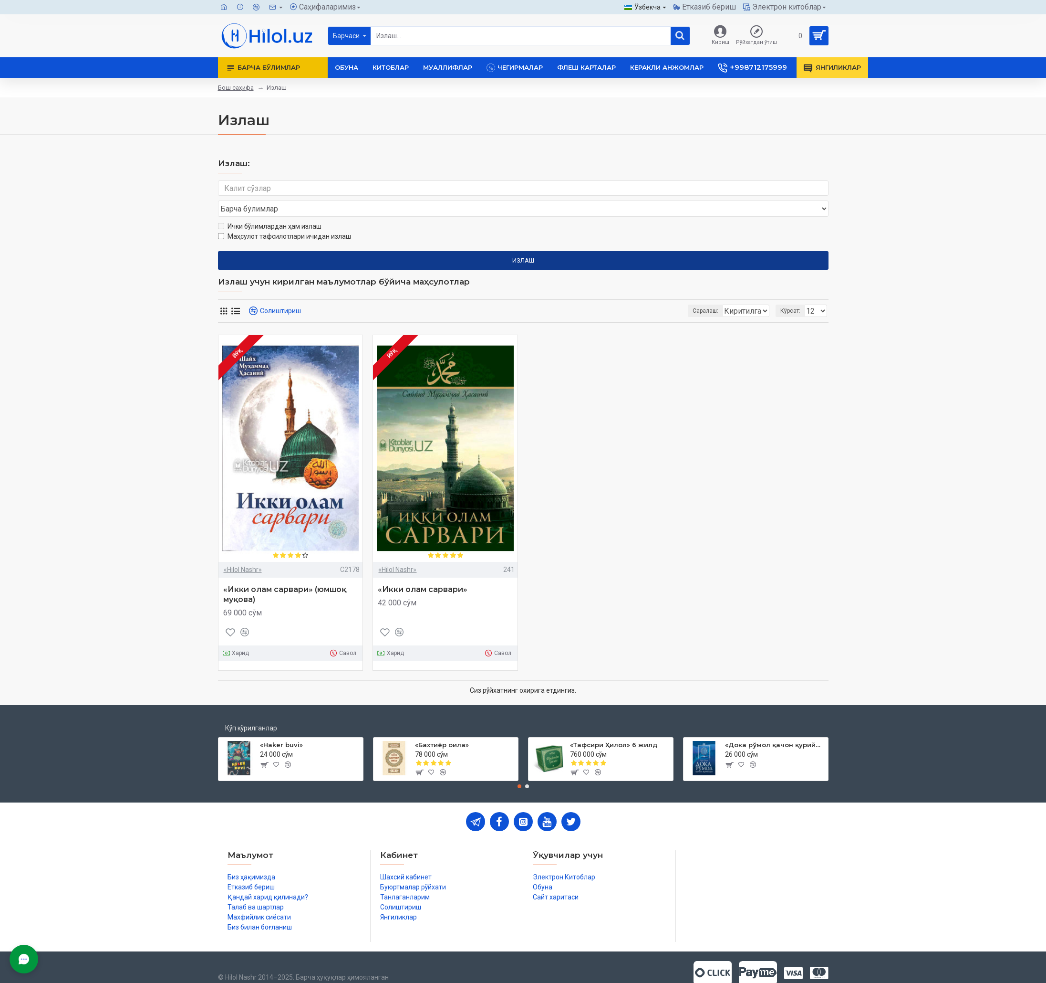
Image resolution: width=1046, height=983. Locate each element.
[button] (519, 768)
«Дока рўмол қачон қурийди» (775, 726)
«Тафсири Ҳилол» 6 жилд (613, 726)
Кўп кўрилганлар (251, 710)
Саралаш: (655, 292)
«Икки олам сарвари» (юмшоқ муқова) (284, 576)
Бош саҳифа (236, 87)
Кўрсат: (793, 292)
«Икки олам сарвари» (422, 571)
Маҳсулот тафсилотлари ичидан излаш (284, 218)
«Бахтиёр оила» (442, 726)
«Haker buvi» (281, 726)
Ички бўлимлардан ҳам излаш (269, 208)
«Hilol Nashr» (243, 551)
